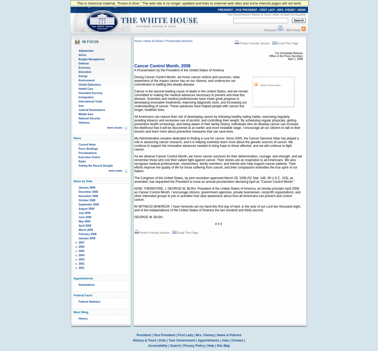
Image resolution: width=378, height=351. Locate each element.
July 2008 (85, 213)
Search (175, 346)
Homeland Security (91, 93)
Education (85, 72)
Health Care (86, 88)
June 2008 (85, 217)
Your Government (238, 14)
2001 (82, 267)
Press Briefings (88, 148)
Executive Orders (89, 157)
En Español (298, 14)
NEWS (302, 9)
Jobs (225, 340)
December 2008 (88, 191)
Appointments (208, 340)
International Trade (90, 101)
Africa (82, 55)
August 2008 (86, 208)
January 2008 (87, 238)
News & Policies (154, 41)
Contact (238, 340)
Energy (83, 76)
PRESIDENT (225, 9)
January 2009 (87, 187)
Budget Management (92, 59)
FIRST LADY (267, 9)
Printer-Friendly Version (252, 43)
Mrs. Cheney (205, 335)
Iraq (81, 105)
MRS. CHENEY (286, 9)
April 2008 (85, 225)
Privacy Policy (194, 346)
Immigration (86, 97)
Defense (84, 63)
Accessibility (157, 346)
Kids (276, 14)
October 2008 (87, 200)
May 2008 (84, 221)
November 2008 (88, 196)
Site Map (223, 346)
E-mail (285, 14)
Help (210, 346)
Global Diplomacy (90, 84)
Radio (82, 161)
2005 (82, 251)
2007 (82, 242)
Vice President (164, 335)
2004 (82, 255)
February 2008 (88, 234)
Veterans (84, 122)
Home (138, 41)
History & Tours (261, 14)
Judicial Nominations (92, 110)
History (83, 318)
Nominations (87, 284)
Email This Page (285, 43)
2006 (82, 246)
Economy (85, 67)
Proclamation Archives (179, 41)
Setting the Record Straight (96, 165)
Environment (87, 80)
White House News (270, 85)
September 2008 (89, 204)
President (144, 335)
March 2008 (86, 229)
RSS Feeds (293, 30)
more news (115, 170)
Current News (87, 144)
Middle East (86, 114)
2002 (82, 263)
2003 (82, 259)
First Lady (185, 335)
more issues (114, 127)
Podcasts (270, 30)
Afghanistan (86, 50)
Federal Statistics (90, 301)
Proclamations (88, 153)
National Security (89, 118)
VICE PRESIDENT (246, 9)
